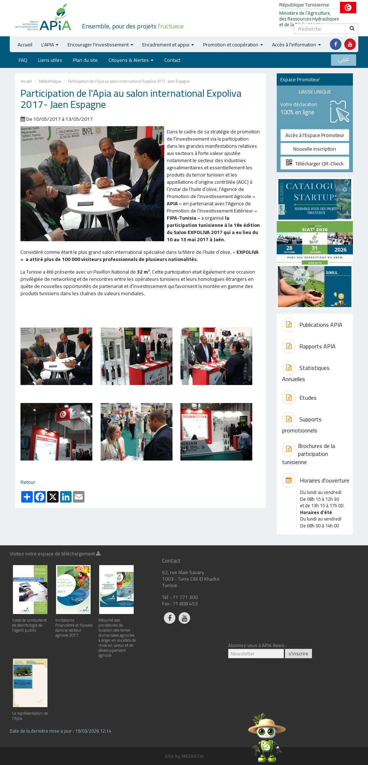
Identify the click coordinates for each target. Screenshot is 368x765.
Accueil (25, 44)
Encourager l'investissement (100, 44)
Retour (27, 482)
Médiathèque (50, 81)
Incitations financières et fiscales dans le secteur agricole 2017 (73, 625)
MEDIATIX (192, 756)
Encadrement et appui (168, 44)
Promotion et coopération (233, 44)
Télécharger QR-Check (315, 163)
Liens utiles (50, 60)
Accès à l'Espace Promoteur (314, 135)
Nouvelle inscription (314, 149)
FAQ (23, 60)
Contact (172, 60)
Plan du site (85, 60)
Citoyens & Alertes (131, 60)
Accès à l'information (296, 44)
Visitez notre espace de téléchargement (55, 554)
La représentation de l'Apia (30, 713)
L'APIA (50, 44)
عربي (343, 59)
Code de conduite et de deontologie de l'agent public (30, 622)
